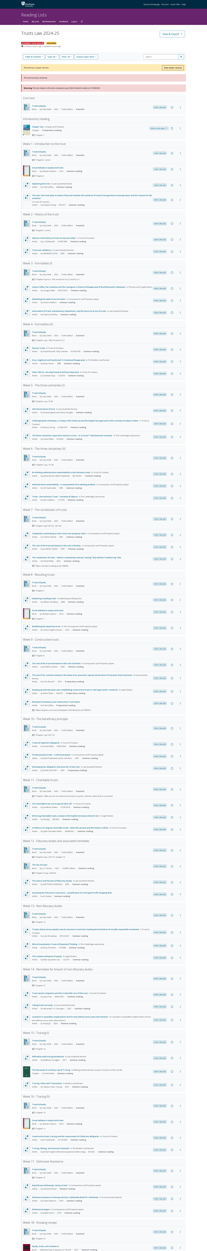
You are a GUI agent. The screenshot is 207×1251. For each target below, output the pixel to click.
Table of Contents (33, 56)
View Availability (159, 128)
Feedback (63, 21)
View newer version (173, 67)
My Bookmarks (49, 21)
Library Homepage (152, 4)
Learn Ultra (175, 4)
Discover (165, 4)
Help (184, 4)
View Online (160, 107)
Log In (74, 21)
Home (25, 21)
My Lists (35, 21)
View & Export (171, 34)
